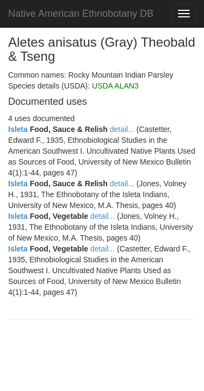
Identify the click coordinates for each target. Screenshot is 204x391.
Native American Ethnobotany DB (80, 13)
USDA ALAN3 (115, 85)
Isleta (18, 129)
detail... (122, 129)
